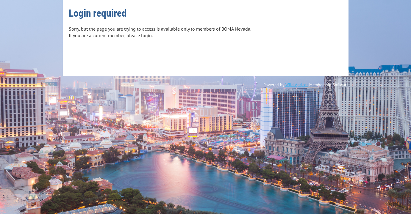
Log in (80, 61)
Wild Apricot (296, 84)
